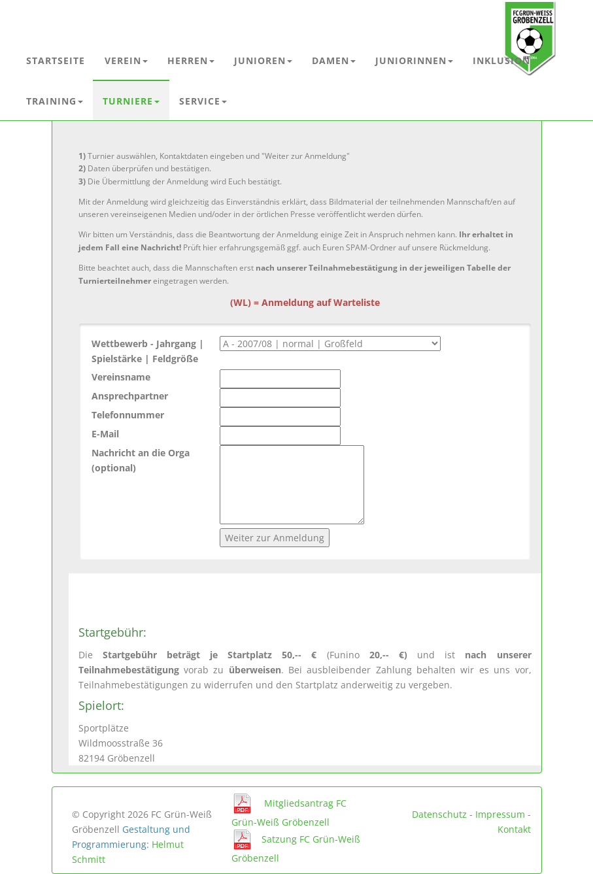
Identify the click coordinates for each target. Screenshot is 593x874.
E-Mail (105, 434)
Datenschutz (439, 814)
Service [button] (203, 101)
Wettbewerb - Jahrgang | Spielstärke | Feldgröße (148, 351)
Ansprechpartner (130, 396)
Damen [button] (334, 60)
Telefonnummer (128, 415)
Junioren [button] (263, 60)
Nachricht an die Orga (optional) (141, 460)
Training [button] (54, 101)
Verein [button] (126, 60)
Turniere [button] (131, 101)
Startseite (55, 60)
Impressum (500, 814)
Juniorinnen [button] (414, 60)
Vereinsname (121, 377)
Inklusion (501, 60)
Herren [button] (190, 60)
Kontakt (514, 829)
